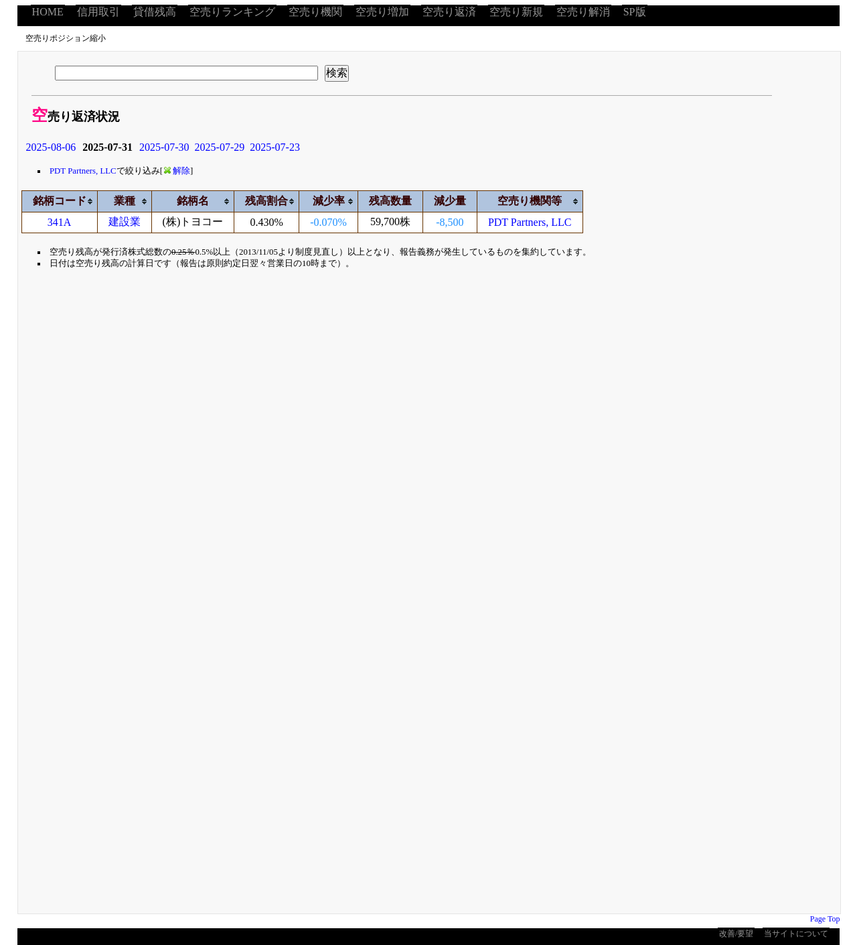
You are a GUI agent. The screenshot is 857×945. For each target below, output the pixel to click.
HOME (48, 11)
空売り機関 (315, 11)
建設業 (124, 221)
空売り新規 (516, 11)
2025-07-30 (164, 147)
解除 (177, 171)
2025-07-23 (275, 147)
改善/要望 (736, 933)
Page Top (825, 919)
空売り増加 (382, 11)
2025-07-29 (220, 147)
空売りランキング (232, 11)
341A (60, 222)
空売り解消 (583, 11)
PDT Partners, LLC (83, 171)
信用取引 (98, 11)
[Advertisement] (157, 403)
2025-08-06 (51, 147)
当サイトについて (796, 933)
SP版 (634, 11)
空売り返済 (449, 11)
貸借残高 (154, 11)
